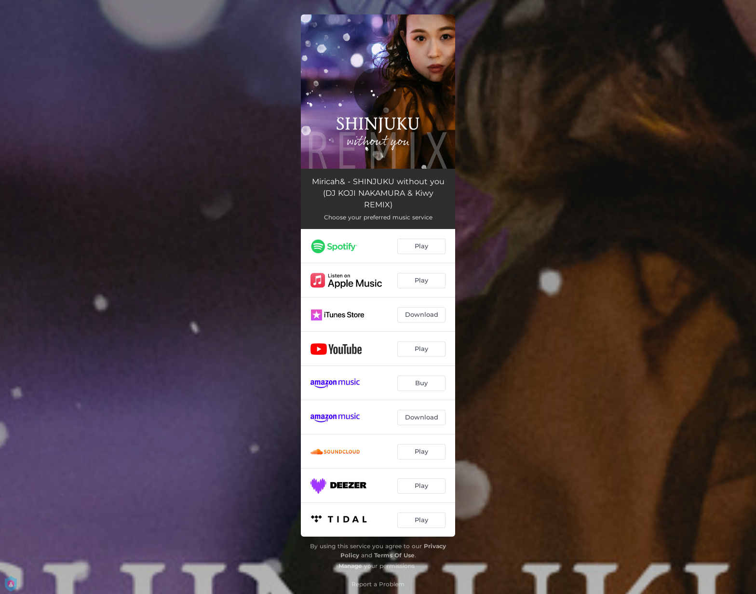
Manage (350, 565)
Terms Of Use (394, 555)
